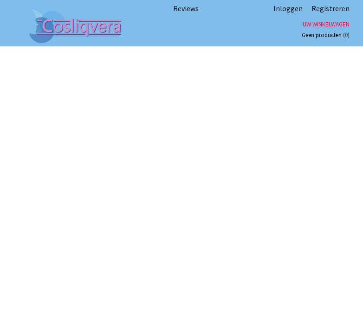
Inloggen (288, 8)
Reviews (186, 8)
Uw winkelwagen (326, 24)
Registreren (330, 8)
